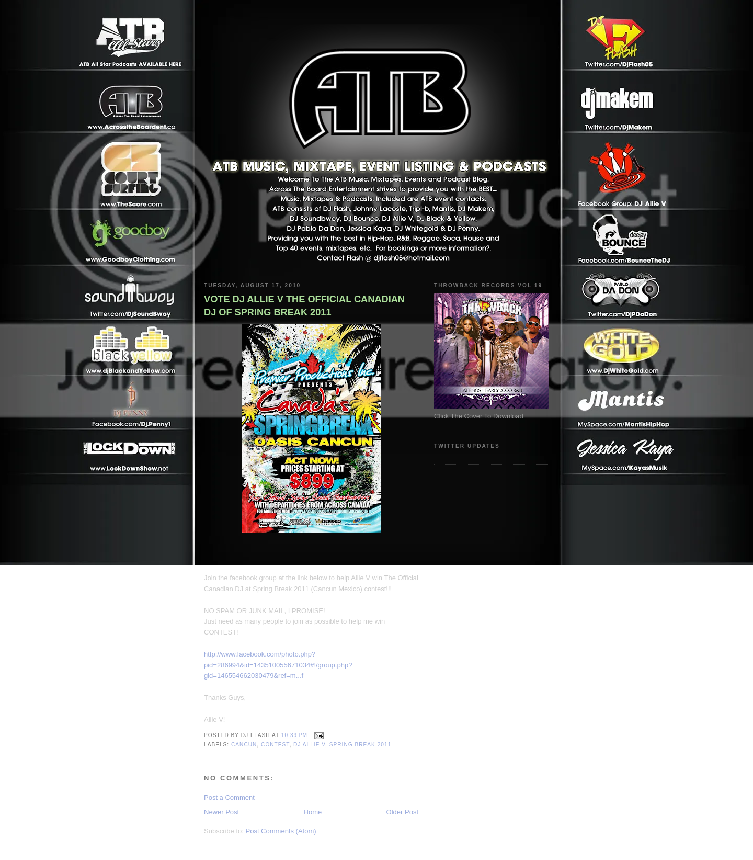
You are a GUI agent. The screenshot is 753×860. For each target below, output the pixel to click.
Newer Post (221, 812)
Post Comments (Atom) (281, 831)
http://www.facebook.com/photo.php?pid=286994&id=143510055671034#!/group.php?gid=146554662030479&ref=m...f (278, 665)
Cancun (244, 745)
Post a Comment (229, 797)
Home (313, 812)
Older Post (402, 812)
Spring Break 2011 (360, 745)
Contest (275, 745)
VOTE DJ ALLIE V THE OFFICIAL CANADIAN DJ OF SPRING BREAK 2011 (304, 306)
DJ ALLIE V (309, 745)
